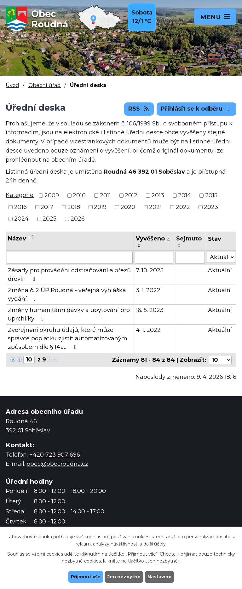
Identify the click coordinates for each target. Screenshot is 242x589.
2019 (100, 207)
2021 (155, 207)
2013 (158, 195)
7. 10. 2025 (150, 270)
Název (19, 238)
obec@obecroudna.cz (57, 463)
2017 (47, 207)
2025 (49, 218)
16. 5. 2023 (150, 310)
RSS (139, 108)
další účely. (155, 544)
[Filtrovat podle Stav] (221, 257)
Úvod (12, 85)
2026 (78, 218)
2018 (73, 207)
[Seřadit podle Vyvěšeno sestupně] (139, 246)
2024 (21, 218)
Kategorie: (20, 195)
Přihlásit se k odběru (197, 108)
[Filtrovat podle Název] (70, 258)
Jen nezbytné (124, 577)
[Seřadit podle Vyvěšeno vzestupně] (139, 244)
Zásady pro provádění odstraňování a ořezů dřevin (69, 274)
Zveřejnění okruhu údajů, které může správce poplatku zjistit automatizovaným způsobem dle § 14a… (67, 338)
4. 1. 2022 (148, 329)
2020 (128, 207)
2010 (79, 195)
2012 (131, 195)
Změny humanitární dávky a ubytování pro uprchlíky (69, 314)
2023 (211, 207)
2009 (51, 195)
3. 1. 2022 (148, 290)
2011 (105, 195)
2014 (184, 195)
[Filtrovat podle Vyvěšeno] (154, 258)
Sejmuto (189, 238)
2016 (20, 207)
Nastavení (159, 577)
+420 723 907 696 (54, 454)
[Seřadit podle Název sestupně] (33, 238)
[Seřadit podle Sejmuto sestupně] (179, 246)
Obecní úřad (44, 85)
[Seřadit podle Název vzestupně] (33, 235)
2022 (183, 207)
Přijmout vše (86, 577)
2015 (211, 195)
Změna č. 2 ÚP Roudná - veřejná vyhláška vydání (67, 294)
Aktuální (220, 270)
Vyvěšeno (153, 238)
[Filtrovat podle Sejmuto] (190, 258)
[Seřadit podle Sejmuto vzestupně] (179, 244)
